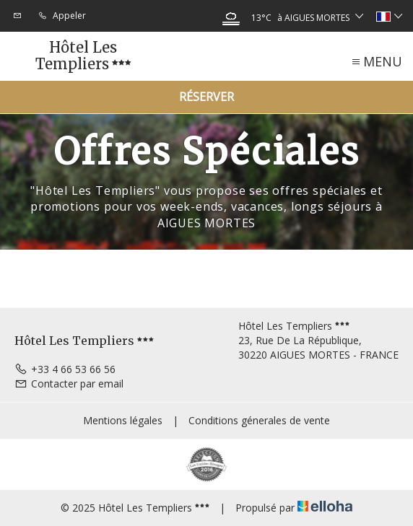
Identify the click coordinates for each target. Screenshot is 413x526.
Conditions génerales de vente (259, 420)
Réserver (206, 97)
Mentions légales (122, 420)
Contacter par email (68, 383)
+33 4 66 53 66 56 (65, 369)
